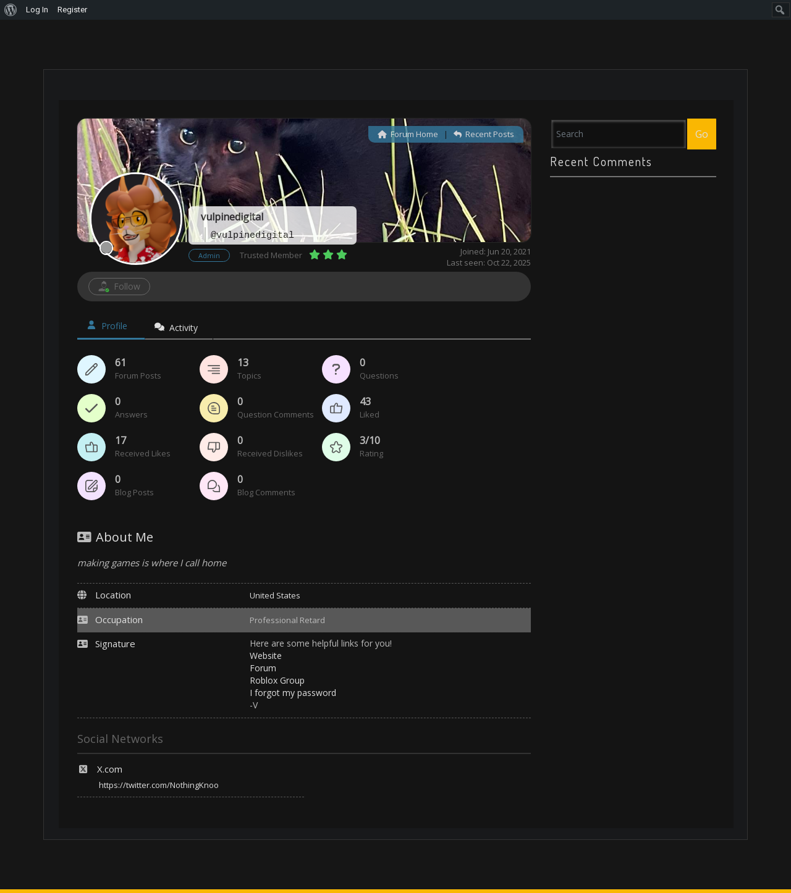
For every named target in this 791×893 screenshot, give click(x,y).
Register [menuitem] (72, 9)
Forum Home (408, 134)
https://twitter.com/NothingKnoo (159, 784)
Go (701, 134)
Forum (263, 668)
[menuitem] (11, 10)
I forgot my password (293, 692)
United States (275, 595)
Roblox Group (277, 680)
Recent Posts (484, 134)
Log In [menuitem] (37, 9)
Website (266, 655)
